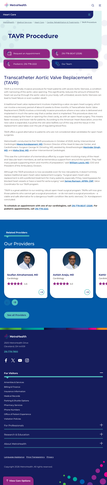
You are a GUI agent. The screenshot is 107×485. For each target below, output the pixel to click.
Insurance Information (14, 391)
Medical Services (24, 22)
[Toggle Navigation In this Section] (46, 15)
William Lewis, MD (79, 162)
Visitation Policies (12, 419)
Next (15, 302)
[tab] (16, 233)
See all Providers (16, 315)
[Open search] (92, 5)
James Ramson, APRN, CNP (79, 181)
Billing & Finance (12, 387)
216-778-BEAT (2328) (82, 206)
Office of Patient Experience (17, 414)
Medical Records (12, 396)
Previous (7, 302)
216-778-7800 (11, 351)
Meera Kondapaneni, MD (30, 144)
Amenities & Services (14, 382)
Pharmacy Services (13, 405)
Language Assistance (14, 457)
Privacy (50, 457)
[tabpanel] (53, 279)
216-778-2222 (41, 209)
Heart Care (39, 22)
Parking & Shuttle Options (16, 400)
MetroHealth (8, 22)
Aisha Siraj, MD (21, 150)
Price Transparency (35, 457)
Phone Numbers (12, 410)
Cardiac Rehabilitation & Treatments (63, 22)
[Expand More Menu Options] (100, 5)
